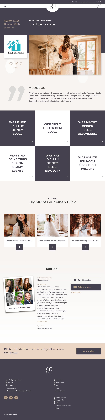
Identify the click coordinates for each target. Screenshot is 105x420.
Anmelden (88, 351)
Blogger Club (60, 400)
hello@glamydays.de (14, 380)
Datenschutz (11, 388)
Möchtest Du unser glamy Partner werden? (85, 2)
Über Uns (10, 382)
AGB (57, 408)
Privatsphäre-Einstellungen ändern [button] (19, 391)
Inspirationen (60, 391)
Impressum (76, 292)
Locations (59, 380)
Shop (57, 385)
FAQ (57, 403)
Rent (57, 388)
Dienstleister (60, 382)
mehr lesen (42, 321)
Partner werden (61, 397)
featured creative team (63, 405)
